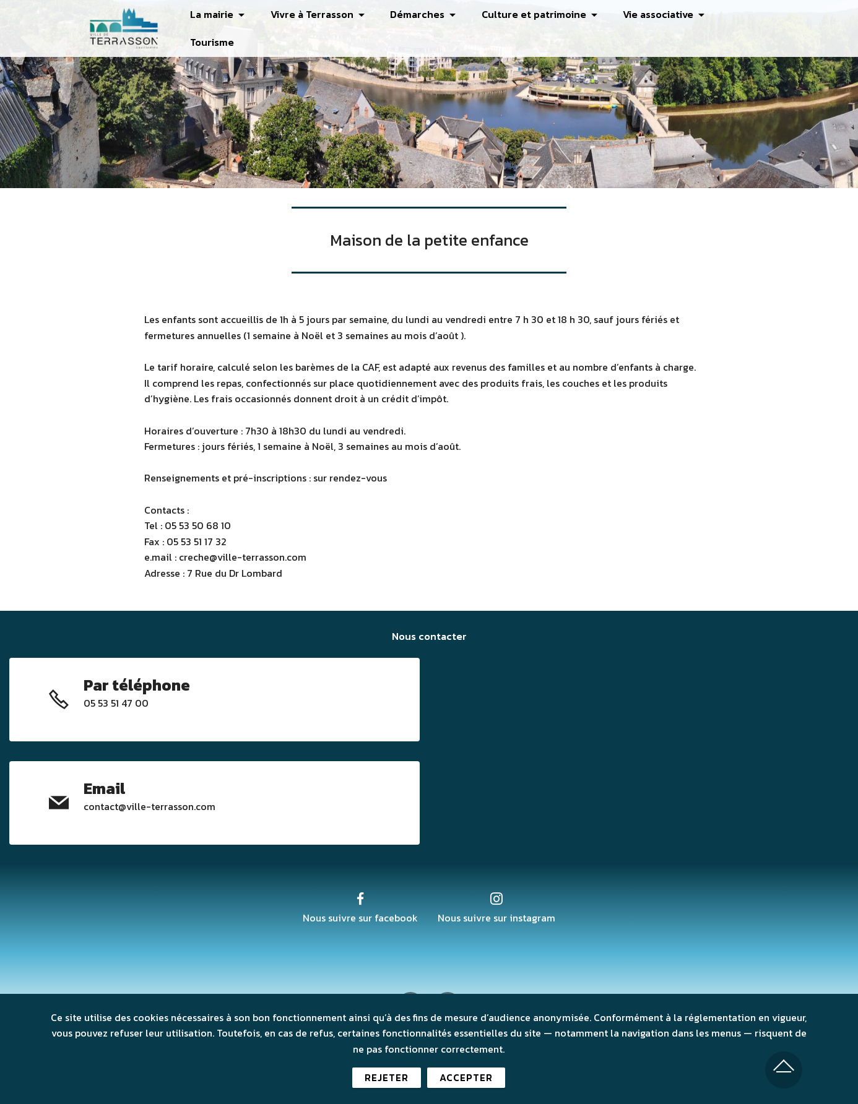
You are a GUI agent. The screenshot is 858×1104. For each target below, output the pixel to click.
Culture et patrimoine (529, 14)
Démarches (413, 14)
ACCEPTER (466, 1080)
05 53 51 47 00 (116, 703)
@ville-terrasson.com (166, 806)
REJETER (387, 1080)
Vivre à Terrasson (307, 14)
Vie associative (654, 14)
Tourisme (208, 42)
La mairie (207, 14)
